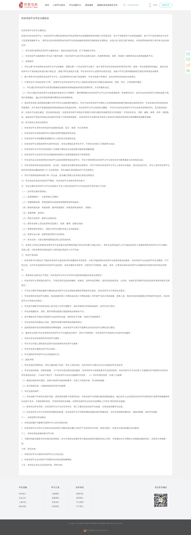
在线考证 (55, 502)
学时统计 (22, 494)
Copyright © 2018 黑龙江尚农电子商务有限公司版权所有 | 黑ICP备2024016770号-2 (95, 523)
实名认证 (22, 498)
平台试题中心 (75, 5)
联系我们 (79, 498)
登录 (155, 5)
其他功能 (22, 506)
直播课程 (55, 498)
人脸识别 (22, 502)
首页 (47, 5)
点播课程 (55, 494)
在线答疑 (55, 506)
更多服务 (89, 5)
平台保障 (79, 502)
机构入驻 (165, 5)
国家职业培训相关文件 (107, 5)
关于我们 (79, 506)
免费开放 (79, 494)
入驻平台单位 (59, 5)
